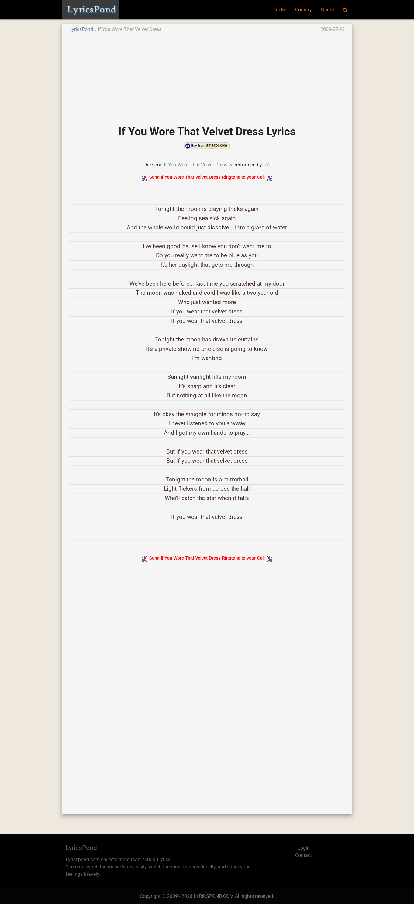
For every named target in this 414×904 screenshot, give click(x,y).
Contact (303, 855)
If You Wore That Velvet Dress (195, 165)
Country (303, 9)
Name (327, 9)
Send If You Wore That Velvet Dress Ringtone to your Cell (207, 177)
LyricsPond (81, 29)
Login (304, 848)
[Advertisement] (206, 75)
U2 (266, 165)
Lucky (279, 9)
